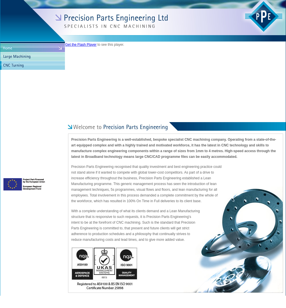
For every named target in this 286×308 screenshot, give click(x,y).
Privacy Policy (121, 300)
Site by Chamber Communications (259, 300)
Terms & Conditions (148, 300)
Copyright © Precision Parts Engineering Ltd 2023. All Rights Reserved (58, 300)
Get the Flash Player (80, 45)
